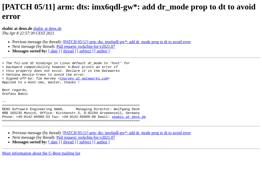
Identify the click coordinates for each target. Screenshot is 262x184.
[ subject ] (85, 51)
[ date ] (54, 51)
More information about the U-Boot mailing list (41, 165)
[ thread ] (68, 51)
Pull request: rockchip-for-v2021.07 (85, 46)
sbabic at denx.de (47, 28)
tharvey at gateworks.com (84, 82)
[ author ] (102, 51)
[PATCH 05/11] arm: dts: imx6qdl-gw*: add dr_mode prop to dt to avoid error (127, 42)
